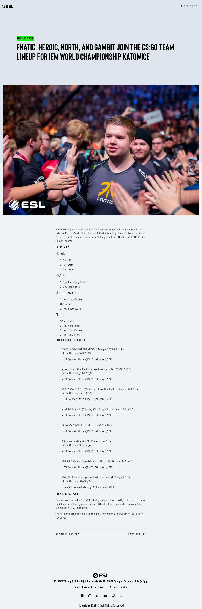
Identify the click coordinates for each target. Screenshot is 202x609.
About (140, 6)
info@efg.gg (141, 581)
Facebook (61, 517)
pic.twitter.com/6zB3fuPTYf (118, 461)
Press (85, 587)
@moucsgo (77, 477)
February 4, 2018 (103, 467)
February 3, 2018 (103, 359)
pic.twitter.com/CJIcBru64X (118, 409)
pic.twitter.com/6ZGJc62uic (97, 425)
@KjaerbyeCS (89, 409)
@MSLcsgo (90, 389)
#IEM (121, 349)
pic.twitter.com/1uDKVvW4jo (77, 353)
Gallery (120, 6)
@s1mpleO (103, 349)
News (100, 6)
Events (63, 6)
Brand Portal (100, 587)
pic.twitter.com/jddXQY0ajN (77, 373)
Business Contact (122, 587)
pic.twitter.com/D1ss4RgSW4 (77, 481)
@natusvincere (90, 369)
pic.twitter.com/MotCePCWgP (77, 393)
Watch (82, 6)
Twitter (135, 514)
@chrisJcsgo (80, 461)
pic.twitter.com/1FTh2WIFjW (76, 445)
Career (74, 587)
